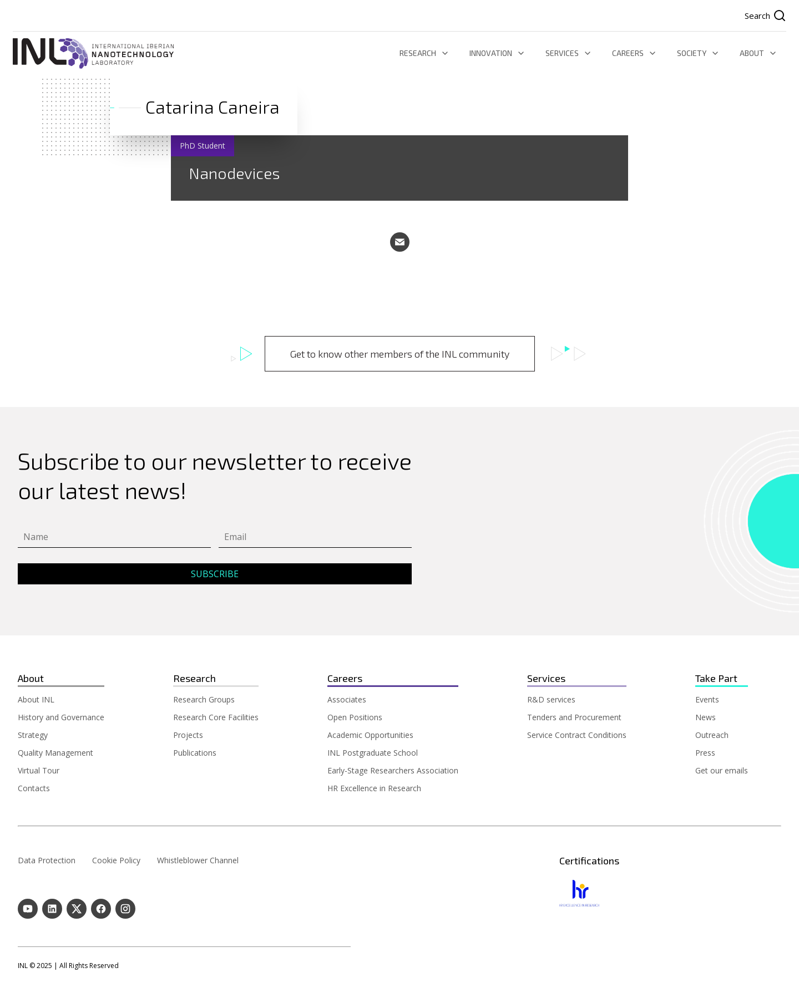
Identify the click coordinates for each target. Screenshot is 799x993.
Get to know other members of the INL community (399, 354)
